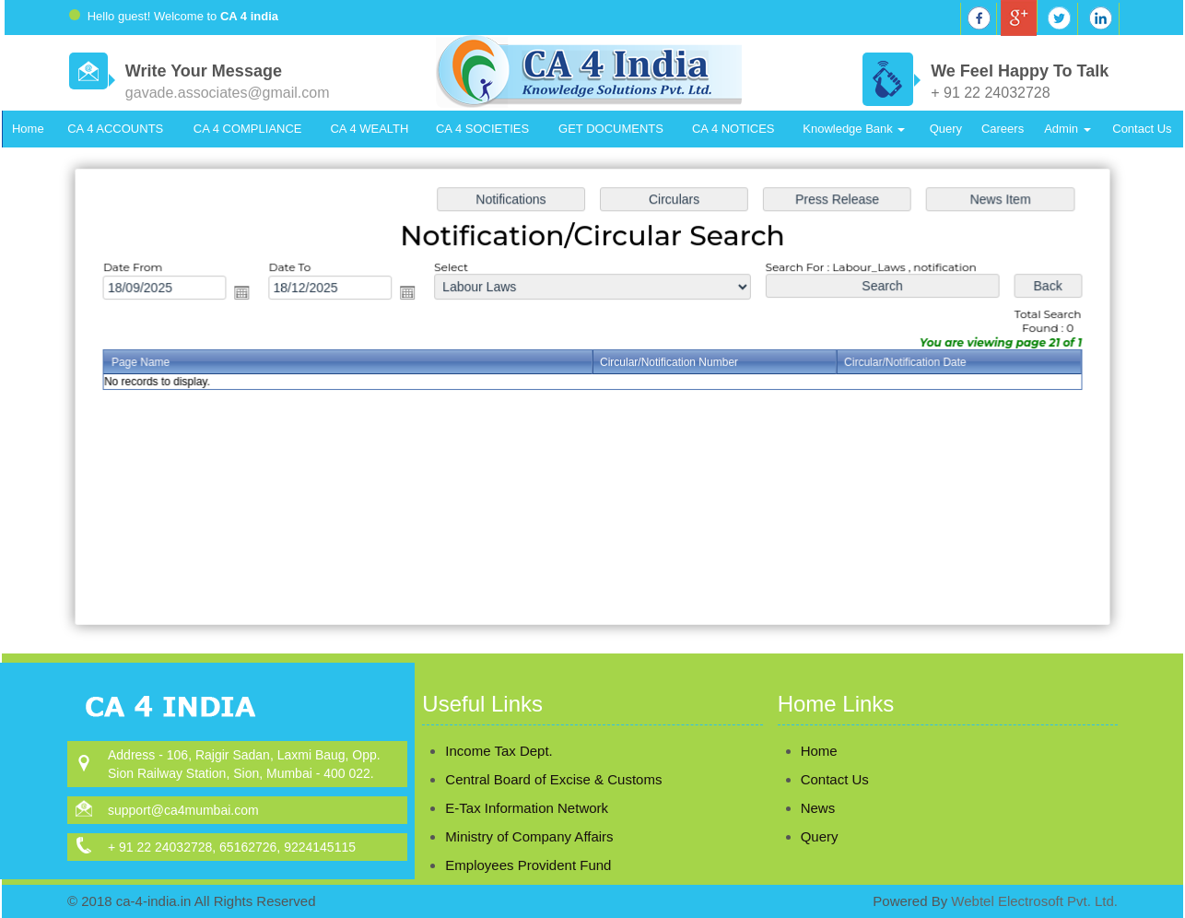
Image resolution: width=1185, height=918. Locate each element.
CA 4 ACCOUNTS (115, 128)
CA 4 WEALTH (369, 128)
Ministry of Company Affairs (529, 814)
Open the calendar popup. (249, 295)
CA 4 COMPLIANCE (248, 128)
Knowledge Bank (854, 128)
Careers (1002, 128)
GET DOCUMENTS (610, 128)
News (796, 808)
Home (28, 128)
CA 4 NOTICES (733, 128)
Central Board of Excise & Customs (553, 757)
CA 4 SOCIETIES (482, 128)
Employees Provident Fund (528, 843)
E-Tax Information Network (526, 786)
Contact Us (1141, 128)
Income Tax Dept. (498, 728)
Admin (1067, 128)
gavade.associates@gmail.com (227, 92)
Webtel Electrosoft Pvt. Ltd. (1034, 901)
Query (946, 128)
